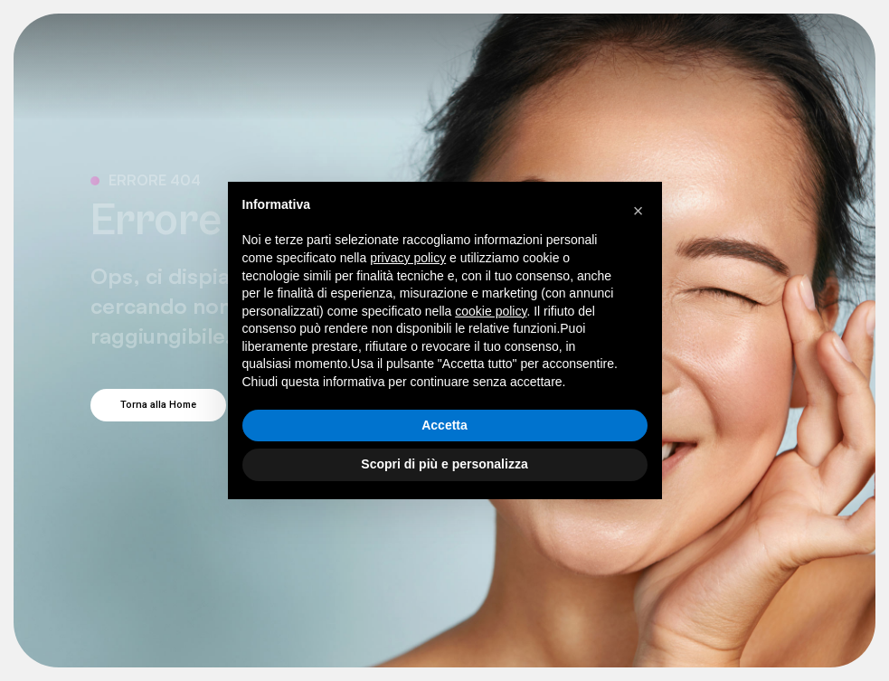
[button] (638, 210)
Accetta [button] (444, 425)
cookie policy (490, 311)
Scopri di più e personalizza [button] (444, 464)
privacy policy (408, 258)
